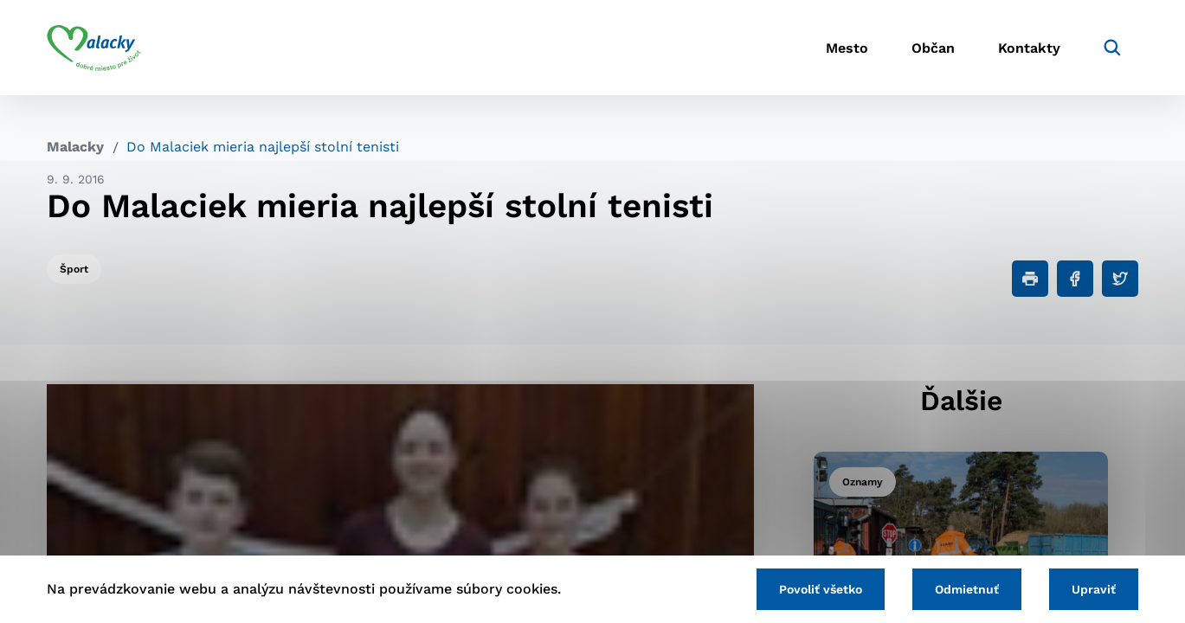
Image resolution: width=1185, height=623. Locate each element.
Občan (933, 48)
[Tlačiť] (1030, 278)
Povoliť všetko (820, 589)
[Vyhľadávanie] (1112, 47)
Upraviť (1094, 589)
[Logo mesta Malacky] (94, 47)
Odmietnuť (967, 589)
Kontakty (1029, 48)
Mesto (847, 48)
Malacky (75, 146)
